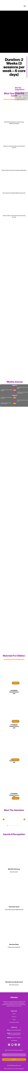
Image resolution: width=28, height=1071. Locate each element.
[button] (15, 683)
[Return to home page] (4, 6)
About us (14, 1016)
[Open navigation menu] (24, 6)
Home (14, 1014)
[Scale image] (5, 819)
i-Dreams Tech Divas (14, 1022)
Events (14, 1019)
